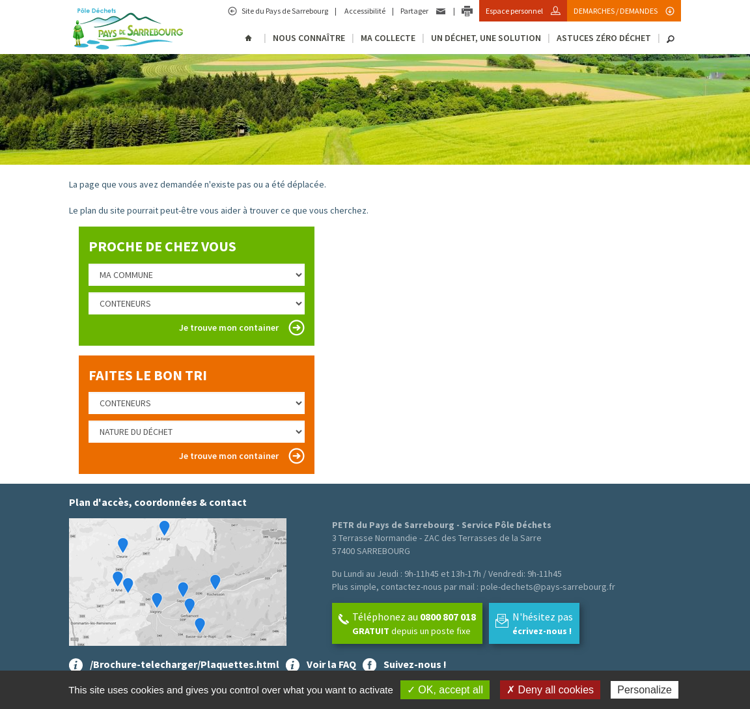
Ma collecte (388, 38)
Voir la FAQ (331, 664)
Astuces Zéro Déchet (604, 38)
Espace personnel (515, 11)
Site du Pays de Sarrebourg (284, 11)
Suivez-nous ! (415, 664)
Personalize (644, 689)
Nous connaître (309, 38)
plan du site (102, 210)
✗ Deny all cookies (550, 689)
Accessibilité (364, 11)
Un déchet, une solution (486, 38)
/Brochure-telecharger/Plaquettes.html (184, 664)
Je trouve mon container (229, 327)
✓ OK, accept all (445, 689)
